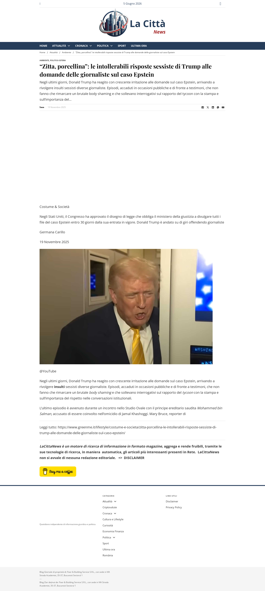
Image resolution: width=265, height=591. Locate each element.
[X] (207, 107)
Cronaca (118, 39)
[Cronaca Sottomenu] (127, 40)
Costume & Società (54, 206)
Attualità (96, 39)
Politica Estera (58, 60)
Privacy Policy (174, 507)
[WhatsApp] (217, 107)
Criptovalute (110, 507)
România (108, 555)
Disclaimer (172, 501)
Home (80, 39)
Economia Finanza (113, 531)
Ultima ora (176, 39)
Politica (139, 39)
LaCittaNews (50, 446)
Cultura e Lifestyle (113, 519)
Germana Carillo (52, 232)
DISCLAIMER (134, 457)
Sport (159, 39)
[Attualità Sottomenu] (105, 40)
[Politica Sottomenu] (148, 40)
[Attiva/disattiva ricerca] (220, 3)
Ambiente (66, 52)
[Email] (222, 107)
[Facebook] (202, 107)
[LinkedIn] (212, 107)
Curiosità (108, 525)
